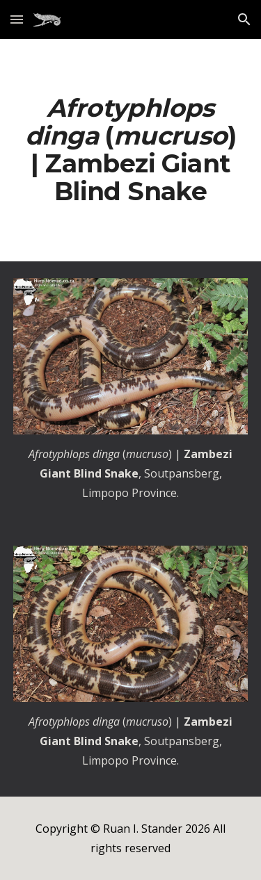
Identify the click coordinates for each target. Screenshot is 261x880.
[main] (130, 150)
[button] (16, 19)
